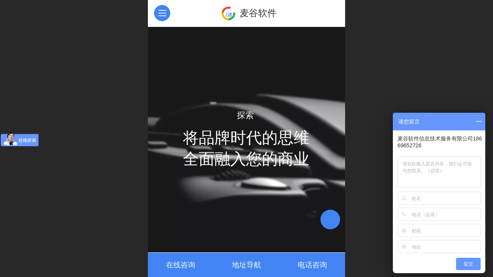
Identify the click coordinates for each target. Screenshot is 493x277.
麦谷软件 (258, 13)
